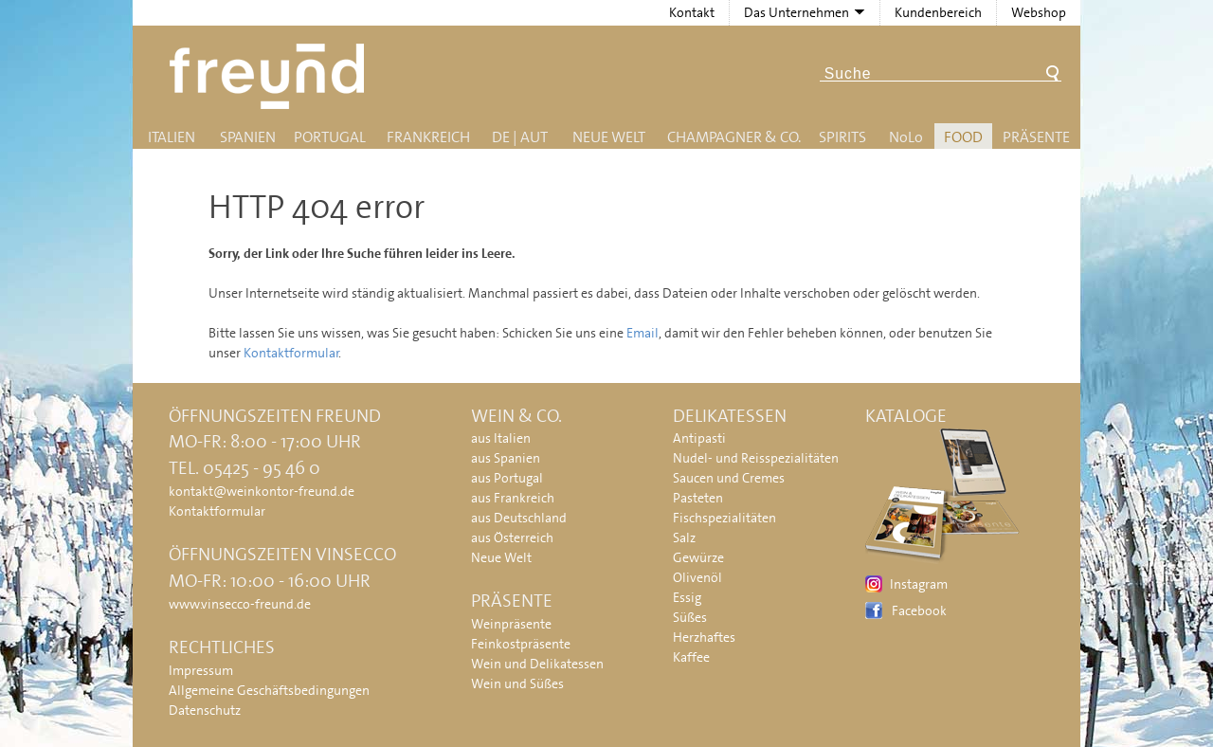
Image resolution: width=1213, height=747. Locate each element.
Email (642, 332)
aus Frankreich (512, 497)
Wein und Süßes (517, 683)
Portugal (330, 137)
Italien (171, 137)
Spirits (842, 137)
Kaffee (691, 656)
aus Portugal (507, 477)
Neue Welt (608, 137)
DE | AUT (520, 137)
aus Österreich (512, 537)
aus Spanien (505, 457)
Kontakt (692, 12)
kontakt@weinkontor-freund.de (261, 491)
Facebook (919, 610)
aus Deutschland (519, 517)
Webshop (1038, 12)
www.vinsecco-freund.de (240, 603)
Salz (684, 537)
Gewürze (698, 557)
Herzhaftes (704, 637)
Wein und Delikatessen (537, 663)
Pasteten (698, 497)
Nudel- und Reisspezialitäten (756, 457)
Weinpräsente (511, 623)
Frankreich (428, 137)
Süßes (690, 617)
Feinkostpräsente (520, 643)
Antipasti (699, 437)
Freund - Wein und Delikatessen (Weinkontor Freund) (270, 76)
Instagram (919, 583)
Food (963, 137)
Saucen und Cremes (729, 477)
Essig (687, 597)
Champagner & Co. (734, 137)
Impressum (201, 670)
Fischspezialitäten (724, 517)
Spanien (248, 137)
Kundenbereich (938, 12)
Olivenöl (697, 577)
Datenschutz (205, 710)
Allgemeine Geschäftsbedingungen (269, 690)
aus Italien (501, 437)
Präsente (1036, 137)
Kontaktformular (291, 352)
